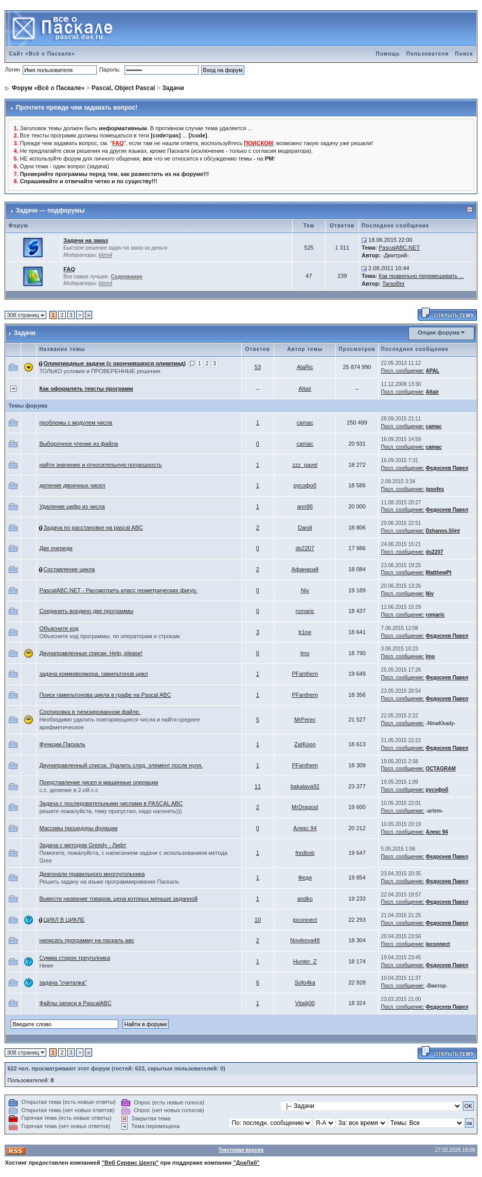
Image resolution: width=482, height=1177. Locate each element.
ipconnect (305, 920)
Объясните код (58, 628)
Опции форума (438, 332)
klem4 (106, 255)
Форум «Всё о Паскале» (48, 88)
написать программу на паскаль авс (86, 940)
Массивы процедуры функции (78, 828)
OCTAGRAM (441, 768)
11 (258, 786)
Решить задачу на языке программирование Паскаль (109, 882)
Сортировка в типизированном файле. (89, 712)
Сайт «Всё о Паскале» (42, 54)
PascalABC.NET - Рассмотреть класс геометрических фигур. (118, 590)
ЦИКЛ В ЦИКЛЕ (63, 920)
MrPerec (305, 719)
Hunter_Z (305, 961)
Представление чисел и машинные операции (98, 782)
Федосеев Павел (447, 468)
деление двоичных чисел (72, 485)
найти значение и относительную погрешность (100, 465)
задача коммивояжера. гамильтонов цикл (93, 674)
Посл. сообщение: (402, 371)
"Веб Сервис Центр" (130, 1163)
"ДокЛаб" (246, 1163)
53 (258, 367)
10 (258, 920)
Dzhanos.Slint (443, 531)
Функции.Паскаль (62, 744)
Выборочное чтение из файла (78, 444)
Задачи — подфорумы (50, 210)
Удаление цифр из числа (71, 506)
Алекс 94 (305, 828)
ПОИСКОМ (258, 143)
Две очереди (56, 548)
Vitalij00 (305, 1003)
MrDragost (305, 807)
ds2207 (305, 548)
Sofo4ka (305, 982)
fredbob (304, 853)
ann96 (305, 506)
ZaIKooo (305, 744)
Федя (305, 877)
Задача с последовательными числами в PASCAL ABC (111, 803)
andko (305, 898)
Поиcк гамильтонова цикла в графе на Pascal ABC (105, 695)
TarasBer (393, 283)
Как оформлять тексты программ (86, 388)
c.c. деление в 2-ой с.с (68, 790)
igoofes (435, 489)
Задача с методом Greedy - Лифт (82, 845)
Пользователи (427, 54)
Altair (304, 388)
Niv (305, 590)
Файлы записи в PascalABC (75, 1003)
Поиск (464, 54)
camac (305, 422)
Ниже (46, 965)
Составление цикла (69, 569)
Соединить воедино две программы (86, 611)
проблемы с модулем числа (75, 422)
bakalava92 (305, 786)
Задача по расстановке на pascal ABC (93, 527)
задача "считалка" (62, 982)
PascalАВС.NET (399, 247)
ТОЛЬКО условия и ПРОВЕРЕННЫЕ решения (99, 371)
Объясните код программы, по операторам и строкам (109, 636)
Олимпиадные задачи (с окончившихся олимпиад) (114, 363)
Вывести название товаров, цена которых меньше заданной (118, 898)
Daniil (305, 527)
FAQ (69, 269)
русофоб (304, 485)
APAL (432, 371)
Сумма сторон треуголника (74, 958)
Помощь (388, 54)
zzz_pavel (304, 465)
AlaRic (305, 367)
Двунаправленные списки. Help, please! (90, 653)
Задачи (173, 88)
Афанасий (304, 569)
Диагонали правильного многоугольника (92, 874)
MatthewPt (439, 572)
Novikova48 (304, 940)
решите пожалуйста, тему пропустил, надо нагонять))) (110, 811)
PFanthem (305, 674)
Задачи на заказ (85, 240)
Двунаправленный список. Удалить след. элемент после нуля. (121, 765)
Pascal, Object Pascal (123, 88)
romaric (304, 611)
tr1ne (304, 632)
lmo (305, 653)
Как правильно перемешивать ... (421, 276)
